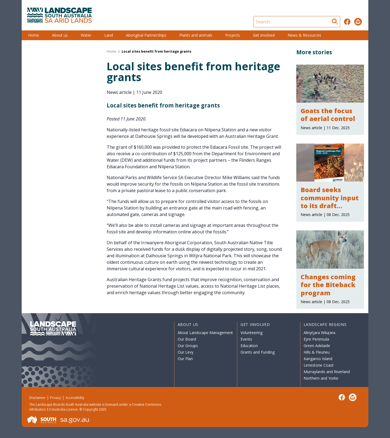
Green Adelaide (317, 345)
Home (33, 35)
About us (60, 35)
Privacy (55, 397)
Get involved (264, 35)
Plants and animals (195, 35)
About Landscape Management (205, 332)
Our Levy (185, 352)
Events (246, 339)
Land (108, 35)
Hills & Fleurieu (317, 352)
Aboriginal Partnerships (146, 35)
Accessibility (75, 397)
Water (86, 35)
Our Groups (188, 345)
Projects (232, 35)
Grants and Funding (257, 352)
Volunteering (251, 332)
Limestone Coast (319, 365)
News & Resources (304, 35)
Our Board (187, 339)
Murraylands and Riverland (327, 371)
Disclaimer (37, 397)
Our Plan (185, 358)
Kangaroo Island (318, 358)
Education (249, 345)
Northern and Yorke (321, 378)
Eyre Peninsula (316, 339)
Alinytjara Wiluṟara (320, 332)
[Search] (296, 21)
